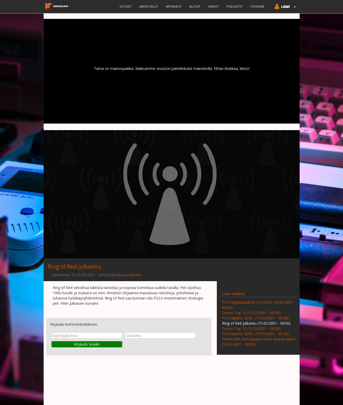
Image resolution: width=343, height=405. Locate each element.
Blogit (194, 6)
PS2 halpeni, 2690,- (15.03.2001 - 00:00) (255, 317)
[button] (284, 7)
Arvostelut (148, 6)
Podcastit (234, 6)
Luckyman (132, 274)
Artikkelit (174, 6)
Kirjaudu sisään (87, 344)
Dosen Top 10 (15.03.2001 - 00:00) (251, 312)
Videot (213, 6)
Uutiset (126, 6)
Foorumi (257, 6)
